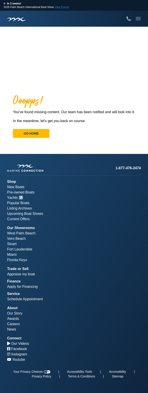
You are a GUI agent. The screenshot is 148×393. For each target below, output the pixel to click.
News (11, 329)
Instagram (17, 354)
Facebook (17, 349)
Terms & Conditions (81, 376)
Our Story (14, 313)
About (12, 308)
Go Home (31, 133)
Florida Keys (17, 260)
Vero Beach (16, 238)
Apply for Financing (22, 286)
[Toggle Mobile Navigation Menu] (138, 19)
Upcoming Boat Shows (25, 214)
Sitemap (117, 376)
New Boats (15, 187)
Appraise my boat (21, 274)
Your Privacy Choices (31, 371)
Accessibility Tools (79, 371)
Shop (11, 181)
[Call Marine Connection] (128, 19)
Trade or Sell (18, 269)
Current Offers (18, 219)
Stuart (12, 244)
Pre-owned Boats (21, 192)
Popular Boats (18, 203)
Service (13, 294)
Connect (14, 338)
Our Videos (18, 343)
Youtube (16, 359)
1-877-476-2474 (128, 168)
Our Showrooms (21, 228)
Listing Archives (19, 208)
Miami (12, 254)
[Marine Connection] (16, 19)
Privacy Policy (41, 376)
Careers (13, 324)
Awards (13, 318)
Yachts (12, 198)
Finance (14, 281)
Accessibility (117, 371)
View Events (62, 7)
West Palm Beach (21, 233)
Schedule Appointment (25, 299)
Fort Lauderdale (19, 249)
